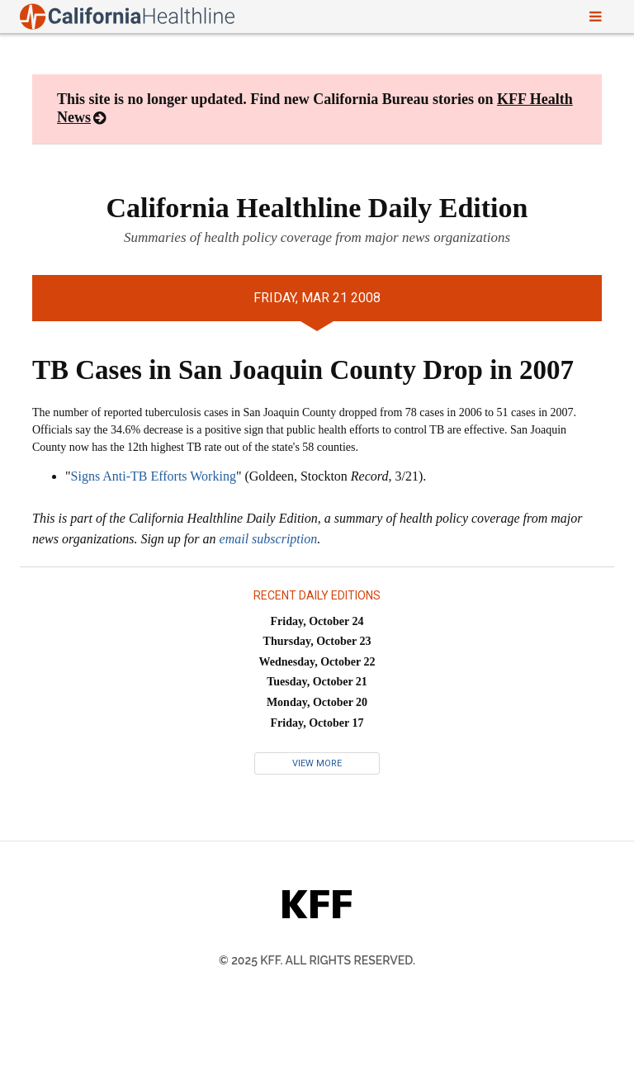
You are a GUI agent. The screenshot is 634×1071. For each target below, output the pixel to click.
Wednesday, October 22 (317, 662)
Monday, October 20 (317, 702)
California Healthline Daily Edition (317, 207)
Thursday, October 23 (317, 641)
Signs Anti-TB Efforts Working (153, 476)
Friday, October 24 (317, 621)
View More (317, 763)
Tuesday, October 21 (317, 681)
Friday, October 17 (317, 723)
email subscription (269, 539)
